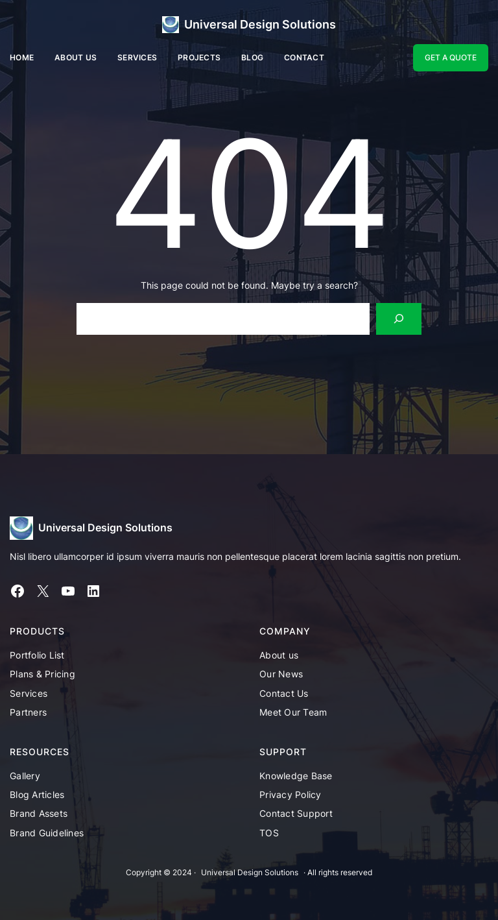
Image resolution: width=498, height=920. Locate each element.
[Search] (399, 319)
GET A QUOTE (451, 57)
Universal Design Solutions (260, 24)
